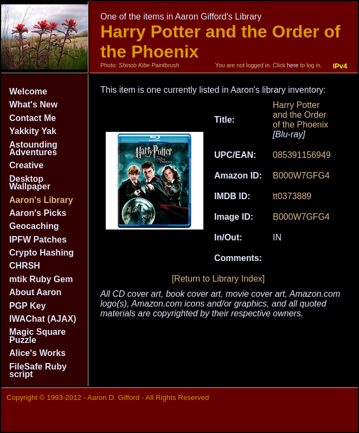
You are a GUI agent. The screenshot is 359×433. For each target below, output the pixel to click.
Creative (26, 165)
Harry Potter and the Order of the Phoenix (300, 114)
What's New (33, 104)
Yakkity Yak (32, 131)
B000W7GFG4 (301, 175)
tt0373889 (292, 196)
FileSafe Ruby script (38, 370)
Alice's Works (37, 353)
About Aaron (35, 292)
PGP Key (27, 305)
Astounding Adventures (33, 148)
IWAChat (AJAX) (42, 318)
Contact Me (32, 118)
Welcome (28, 91)
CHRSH (24, 265)
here (292, 65)
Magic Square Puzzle (37, 335)
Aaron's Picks (37, 213)
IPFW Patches (38, 239)
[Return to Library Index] (218, 278)
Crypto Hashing (41, 252)
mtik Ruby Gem (41, 279)
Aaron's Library (41, 200)
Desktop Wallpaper (29, 182)
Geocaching (34, 226)
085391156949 (302, 155)
